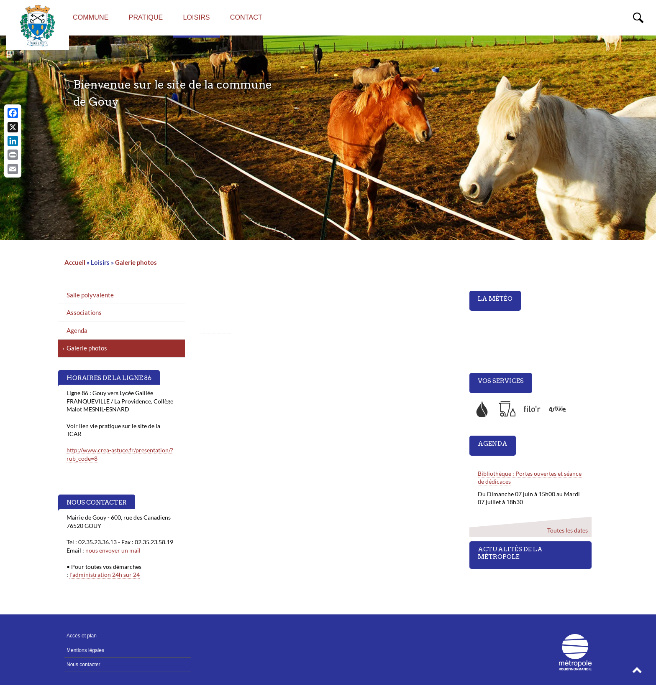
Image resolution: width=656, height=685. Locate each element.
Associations (84, 312)
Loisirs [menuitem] (196, 17)
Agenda (77, 330)
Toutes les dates (567, 530)
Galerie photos (136, 262)
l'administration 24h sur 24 (104, 574)
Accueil (74, 262)
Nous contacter (83, 664)
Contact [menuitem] (246, 17)
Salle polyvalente (90, 295)
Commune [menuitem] (91, 17)
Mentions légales (85, 650)
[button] (637, 672)
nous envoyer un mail (113, 550)
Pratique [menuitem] (146, 17)
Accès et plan (82, 636)
